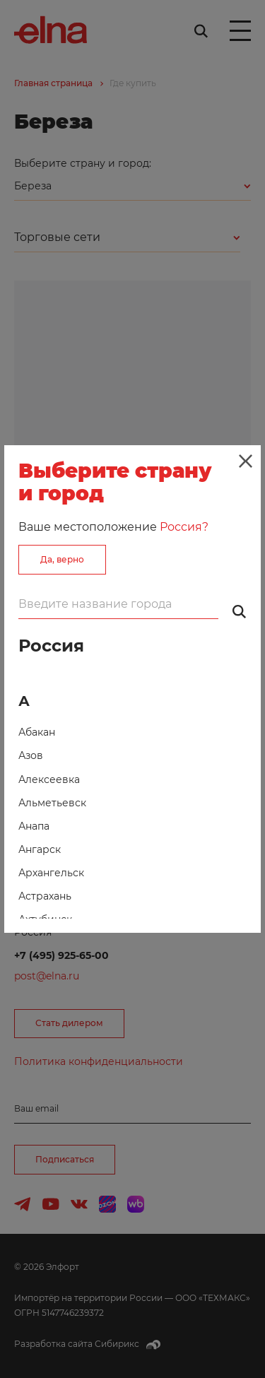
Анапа (33, 826)
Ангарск (39, 849)
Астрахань (44, 896)
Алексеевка (49, 779)
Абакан (36, 732)
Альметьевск (52, 802)
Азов (30, 755)
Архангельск (51, 872)
